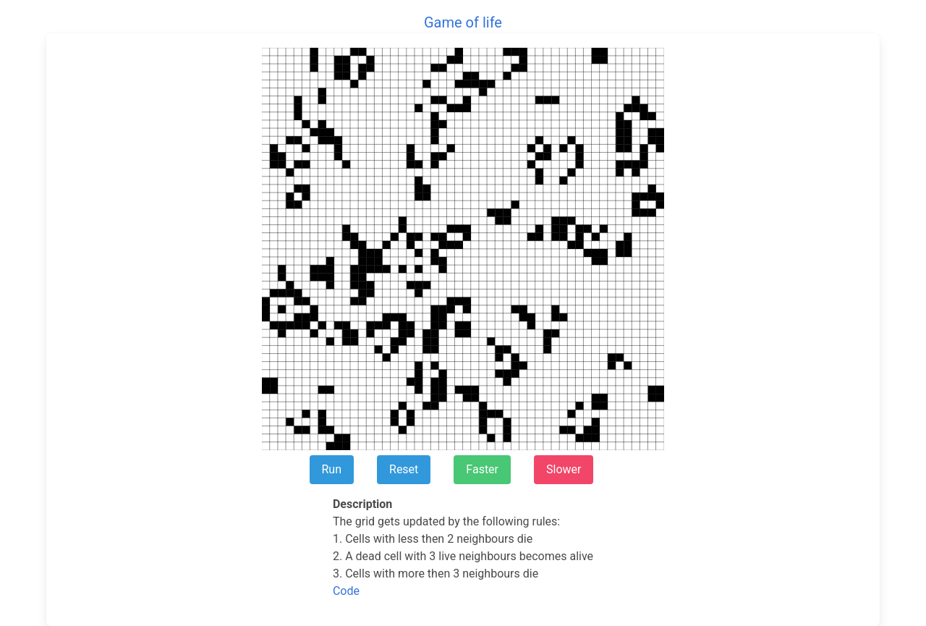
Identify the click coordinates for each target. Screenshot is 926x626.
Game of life (463, 22)
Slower (563, 469)
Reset (403, 469)
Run (332, 469)
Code (346, 591)
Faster (482, 469)
